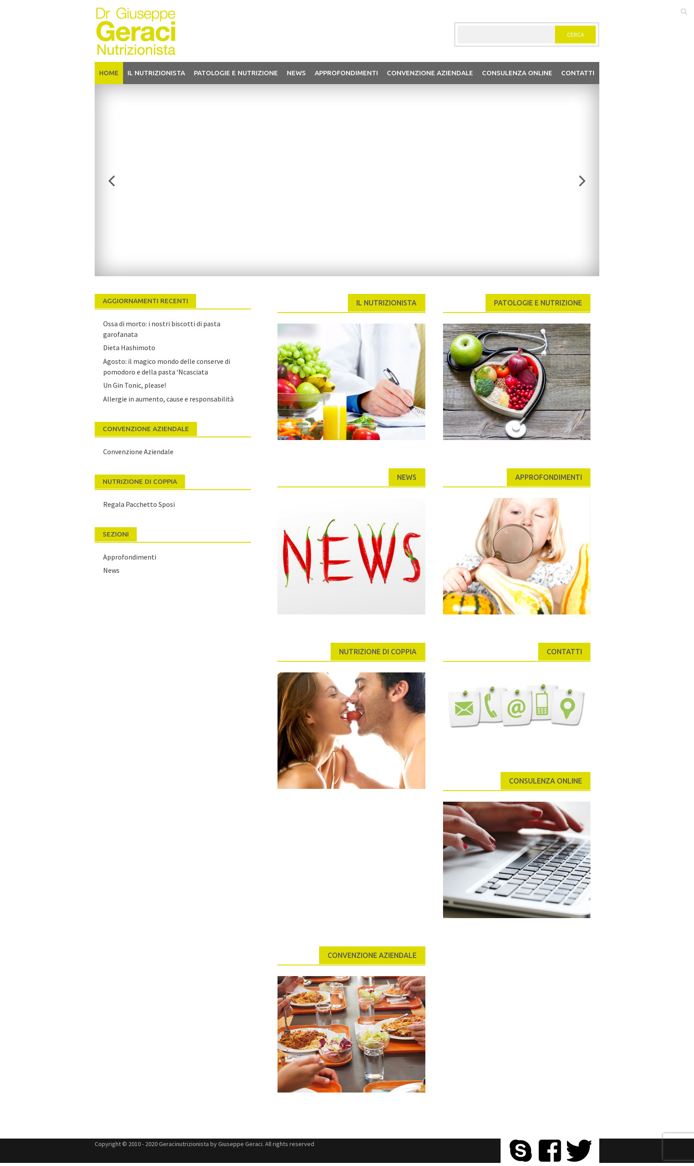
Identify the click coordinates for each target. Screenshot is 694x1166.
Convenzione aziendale (430, 73)
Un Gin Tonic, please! (134, 385)
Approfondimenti (346, 73)
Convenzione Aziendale (138, 451)
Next (577, 180)
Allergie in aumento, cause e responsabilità (168, 398)
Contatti (577, 73)
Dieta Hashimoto (129, 347)
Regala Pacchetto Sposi (139, 504)
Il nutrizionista (156, 73)
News (296, 73)
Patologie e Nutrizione (236, 73)
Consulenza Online (517, 73)
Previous (117, 180)
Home (109, 73)
